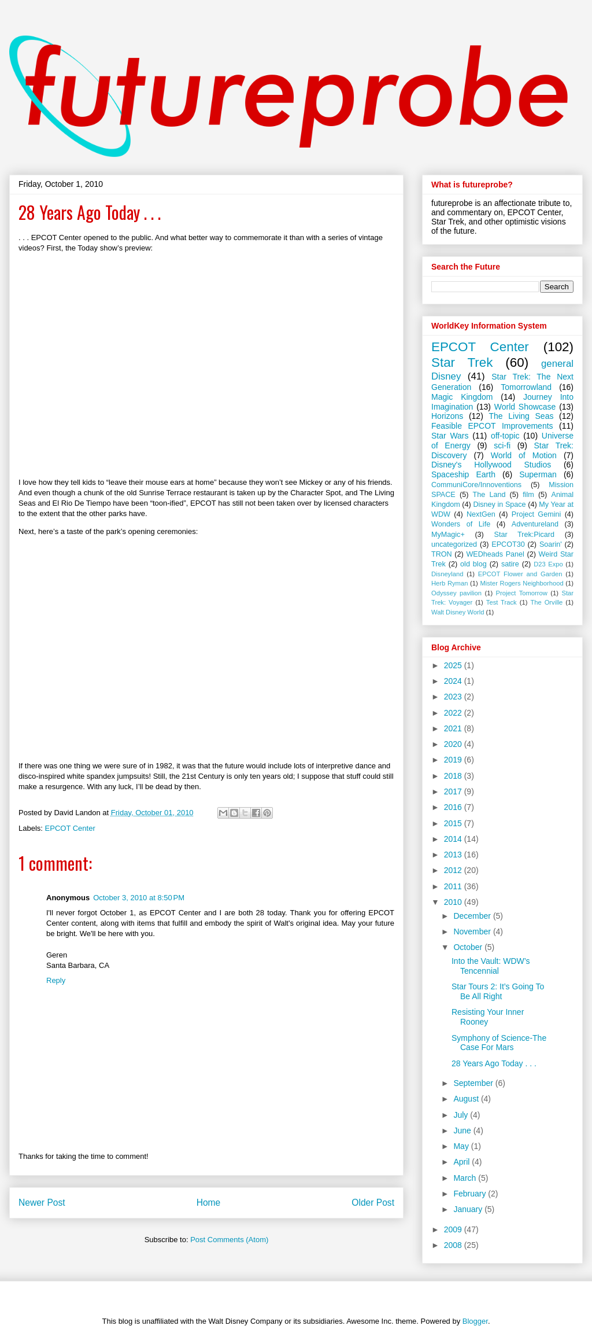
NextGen (481, 514)
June (463, 1130)
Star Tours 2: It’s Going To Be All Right (498, 991)
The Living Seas (521, 416)
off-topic (505, 435)
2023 (454, 696)
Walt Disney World (457, 612)
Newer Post (41, 1202)
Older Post (373, 1202)
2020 (454, 744)
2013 (454, 854)
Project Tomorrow (521, 593)
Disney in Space (499, 504)
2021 (454, 728)
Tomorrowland (526, 387)
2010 (454, 902)
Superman (538, 474)
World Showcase (525, 406)
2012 (454, 870)
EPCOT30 (507, 544)
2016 (454, 807)
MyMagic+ (448, 535)
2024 (454, 681)
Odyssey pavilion (456, 593)
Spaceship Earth (463, 474)
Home (209, 1202)
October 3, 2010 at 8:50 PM (138, 897)
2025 (454, 665)
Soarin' (550, 544)
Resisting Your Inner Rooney (488, 1016)
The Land (489, 495)
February (470, 1193)
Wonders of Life (460, 524)
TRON (441, 554)
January (468, 1209)
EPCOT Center (70, 828)
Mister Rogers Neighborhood (521, 583)
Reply (55, 980)
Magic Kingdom (462, 397)
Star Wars (450, 435)
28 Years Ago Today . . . (494, 1063)
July (461, 1115)
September (474, 1083)
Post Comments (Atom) (229, 1239)
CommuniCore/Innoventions (476, 485)
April (462, 1161)
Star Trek (462, 362)
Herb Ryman (449, 583)
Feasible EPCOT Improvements (492, 425)
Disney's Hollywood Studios (491, 464)
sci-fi (502, 445)
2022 (454, 712)
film (528, 495)
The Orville (546, 602)
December (473, 915)
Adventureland (535, 524)
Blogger (475, 1321)
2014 (454, 839)
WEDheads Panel (495, 554)
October (468, 947)
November (473, 931)
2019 (454, 759)
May (462, 1146)
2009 (454, 1229)
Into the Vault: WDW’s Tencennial (491, 965)
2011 (454, 886)
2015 (454, 823)
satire (510, 564)
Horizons (447, 416)
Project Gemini (536, 514)
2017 (454, 791)
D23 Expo (548, 564)
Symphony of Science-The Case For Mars (499, 1042)
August (466, 1098)
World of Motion (524, 455)
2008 (454, 1245)
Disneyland (447, 573)
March (465, 1178)
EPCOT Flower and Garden (520, 573)
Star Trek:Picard (524, 535)
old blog (473, 564)
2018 (454, 775)
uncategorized (454, 544)
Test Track (501, 602)
